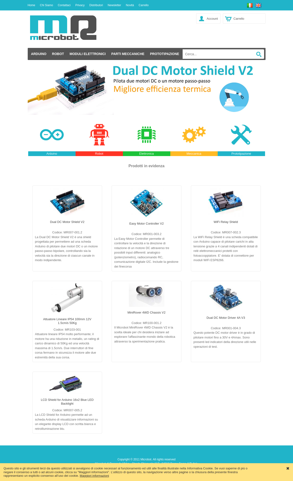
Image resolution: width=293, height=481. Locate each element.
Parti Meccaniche (127, 54)
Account (212, 18)
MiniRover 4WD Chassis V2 (146, 312)
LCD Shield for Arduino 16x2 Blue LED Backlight (67, 401)
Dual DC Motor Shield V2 (67, 222)
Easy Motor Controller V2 (146, 223)
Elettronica (146, 153)
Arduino (38, 54)
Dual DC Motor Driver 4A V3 (226, 317)
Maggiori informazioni (94, 475)
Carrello (239, 18)
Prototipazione (164, 54)
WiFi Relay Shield (226, 222)
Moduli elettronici (88, 54)
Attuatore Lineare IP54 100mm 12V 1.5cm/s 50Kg (67, 321)
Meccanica (193, 153)
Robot (58, 54)
